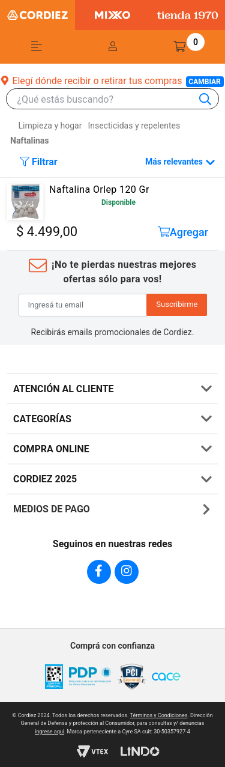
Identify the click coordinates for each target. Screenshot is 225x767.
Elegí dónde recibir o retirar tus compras (112, 80)
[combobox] (118, 99)
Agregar (183, 232)
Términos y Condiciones (159, 715)
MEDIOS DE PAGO (51, 509)
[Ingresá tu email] (83, 305)
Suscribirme (176, 304)
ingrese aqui (49, 732)
